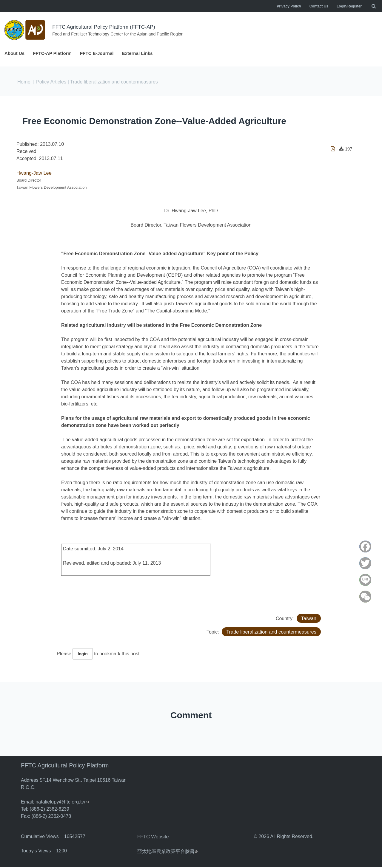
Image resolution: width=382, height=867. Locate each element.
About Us (15, 53)
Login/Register (349, 6)
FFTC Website (152, 835)
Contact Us (318, 6)
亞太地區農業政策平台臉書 (167, 850)
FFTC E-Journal (101, 53)
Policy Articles (50, 81)
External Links (143, 53)
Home (23, 81)
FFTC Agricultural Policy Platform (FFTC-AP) (105, 27)
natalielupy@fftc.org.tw (61, 801)
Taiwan (308, 617)
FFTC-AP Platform (54, 53)
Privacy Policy (289, 6)
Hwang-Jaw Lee (33, 172)
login (82, 653)
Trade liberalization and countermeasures (272, 631)
